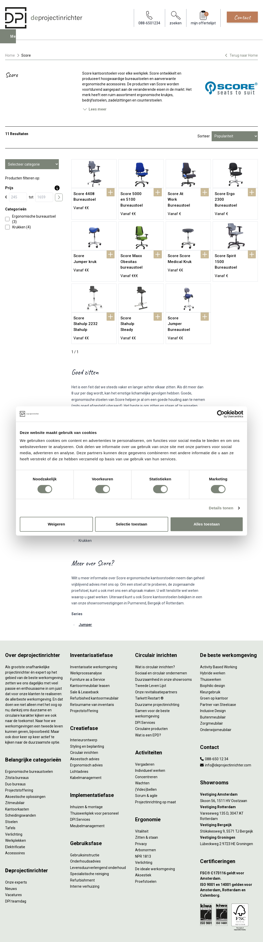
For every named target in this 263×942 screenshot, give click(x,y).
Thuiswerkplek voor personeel (94, 795)
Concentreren (146, 758)
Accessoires (15, 835)
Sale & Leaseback (84, 674)
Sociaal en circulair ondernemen (161, 655)
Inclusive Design (213, 692)
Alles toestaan (207, 524)
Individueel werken (150, 752)
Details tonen (221, 508)
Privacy (141, 825)
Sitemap (143, 933)
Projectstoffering (19, 772)
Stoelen (11, 803)
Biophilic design (212, 667)
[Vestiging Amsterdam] (229, 776)
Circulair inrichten (84, 734)
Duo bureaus (15, 766)
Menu (16, 40)
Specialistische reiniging (89, 855)
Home (10, 55)
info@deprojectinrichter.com (225, 747)
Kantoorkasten (17, 791)
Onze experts (16, 864)
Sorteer (204, 136)
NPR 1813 (143, 838)
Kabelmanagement (85, 759)
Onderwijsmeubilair (215, 711)
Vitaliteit (141, 813)
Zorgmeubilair (211, 705)
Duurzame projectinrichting (157, 686)
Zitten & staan (146, 819)
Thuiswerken (210, 661)
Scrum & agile (146, 777)
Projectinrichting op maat (155, 784)
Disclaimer (125, 933)
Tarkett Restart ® (149, 680)
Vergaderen (144, 746)
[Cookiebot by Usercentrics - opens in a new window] (220, 414)
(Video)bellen (146, 771)
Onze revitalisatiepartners (156, 674)
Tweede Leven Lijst (150, 667)
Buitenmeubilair (213, 699)
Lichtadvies (79, 753)
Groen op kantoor (214, 680)
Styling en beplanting (87, 728)
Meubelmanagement (87, 807)
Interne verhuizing (84, 868)
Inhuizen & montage (86, 788)
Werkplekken (15, 822)
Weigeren (56, 524)
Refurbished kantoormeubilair (94, 680)
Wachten (142, 765)
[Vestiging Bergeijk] (229, 806)
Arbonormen (145, 831)
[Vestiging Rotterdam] (229, 788)
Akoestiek (143, 857)
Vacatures (13, 876)
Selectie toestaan (131, 524)
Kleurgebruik (210, 674)
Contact (242, 17)
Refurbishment (82, 862)
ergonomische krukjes (155, 95)
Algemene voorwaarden (79, 933)
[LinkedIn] (246, 933)
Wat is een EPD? (148, 717)
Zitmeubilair (15, 784)
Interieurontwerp (83, 722)
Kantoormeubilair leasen (90, 667)
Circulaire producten (151, 710)
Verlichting (13, 816)
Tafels (10, 809)
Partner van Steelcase (218, 686)
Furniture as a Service (87, 661)
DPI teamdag (15, 883)
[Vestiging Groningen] (229, 819)
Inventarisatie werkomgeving (93, 648)
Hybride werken (212, 655)
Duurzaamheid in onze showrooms (163, 661)
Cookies (106, 933)
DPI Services (80, 801)
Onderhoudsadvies (85, 843)
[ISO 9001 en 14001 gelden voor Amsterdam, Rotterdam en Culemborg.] (229, 872)
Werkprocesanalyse (86, 655)
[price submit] (59, 197)
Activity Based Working (218, 648)
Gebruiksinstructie (84, 837)
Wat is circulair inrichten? (155, 648)
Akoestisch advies (84, 740)
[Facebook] (237, 933)
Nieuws (11, 870)
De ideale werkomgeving (155, 850)
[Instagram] (254, 933)
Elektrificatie (15, 828)
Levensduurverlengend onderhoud (98, 849)
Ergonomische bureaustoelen (29, 753)
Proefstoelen (145, 863)
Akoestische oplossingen (25, 778)
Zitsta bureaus (17, 759)
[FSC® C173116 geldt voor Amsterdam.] (229, 857)
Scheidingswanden (20, 797)
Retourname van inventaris (92, 686)
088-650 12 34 (214, 740)
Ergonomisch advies (86, 747)
